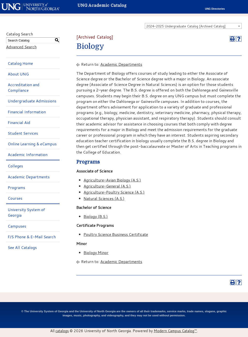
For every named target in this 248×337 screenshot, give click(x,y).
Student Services (23, 133)
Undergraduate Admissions (32, 101)
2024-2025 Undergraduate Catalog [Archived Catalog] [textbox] (186, 26)
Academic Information (27, 154)
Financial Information (27, 112)
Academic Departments (29, 177)
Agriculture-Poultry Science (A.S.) (114, 192)
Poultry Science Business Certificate (116, 234)
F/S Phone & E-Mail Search (32, 236)
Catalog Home (20, 63)
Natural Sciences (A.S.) (104, 198)
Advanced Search (21, 46)
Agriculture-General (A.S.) (107, 186)
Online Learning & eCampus (32, 144)
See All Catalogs (22, 247)
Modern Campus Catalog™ (175, 330)
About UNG (18, 74)
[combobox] (193, 26)
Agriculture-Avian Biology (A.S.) (112, 180)
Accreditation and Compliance (23, 87)
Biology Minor (96, 252)
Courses (15, 198)
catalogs (62, 330)
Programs (16, 187)
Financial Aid (19, 122)
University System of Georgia (26, 212)
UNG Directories (215, 8)
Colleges (15, 166)
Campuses (17, 226)
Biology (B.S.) (96, 216)
